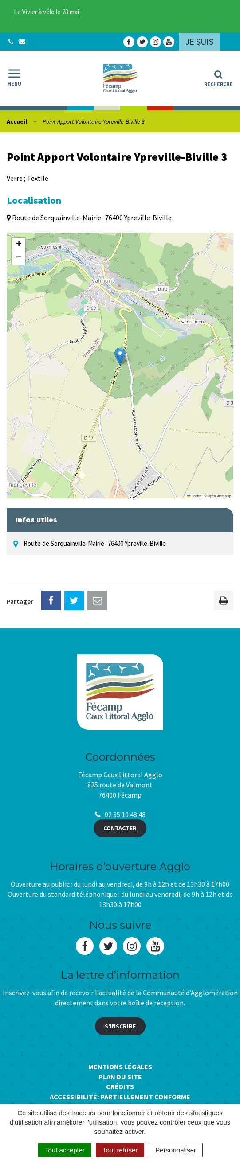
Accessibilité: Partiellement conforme (120, 1096)
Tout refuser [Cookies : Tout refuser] (120, 1150)
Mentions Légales (120, 1066)
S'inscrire (120, 1026)
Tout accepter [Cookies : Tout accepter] (65, 1150)
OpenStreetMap (219, 496)
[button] (120, 356)
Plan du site (120, 1076)
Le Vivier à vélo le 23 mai (46, 12)
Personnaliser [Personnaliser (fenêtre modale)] (175, 1150)
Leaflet (194, 496)
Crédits (120, 1086)
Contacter (120, 828)
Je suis (199, 41)
